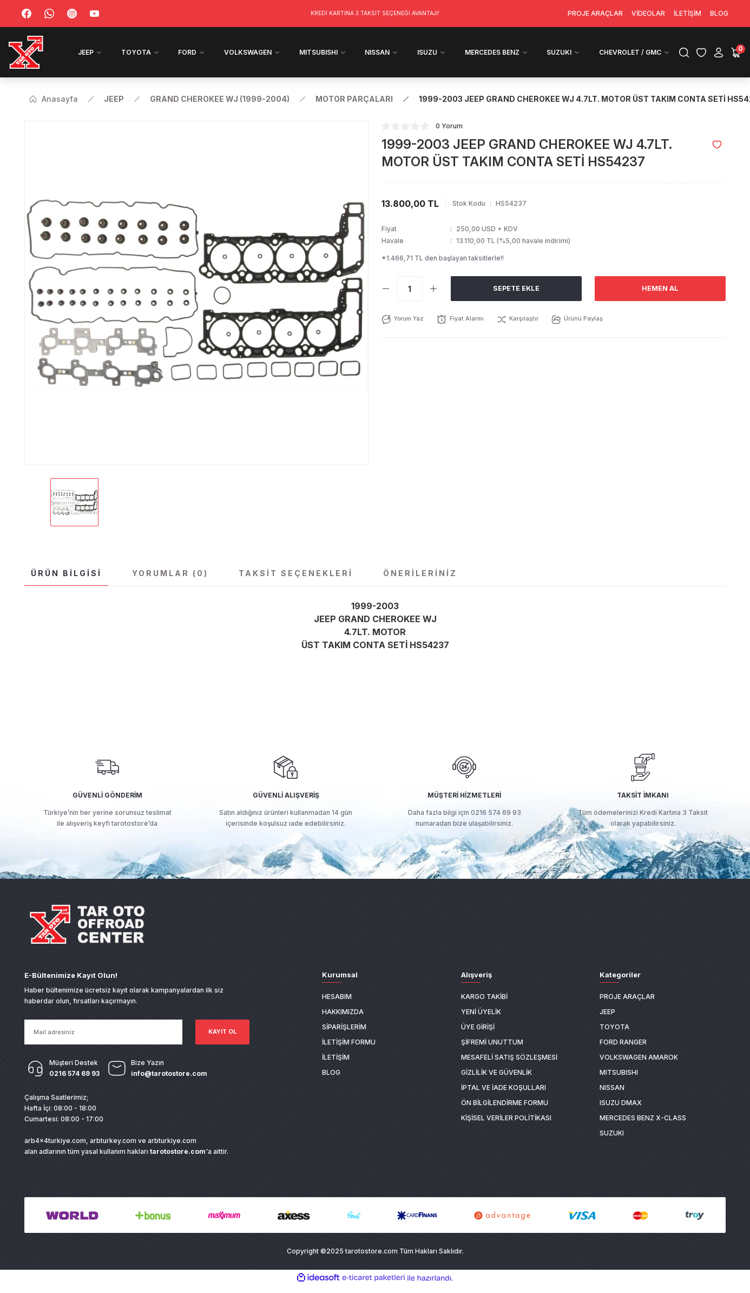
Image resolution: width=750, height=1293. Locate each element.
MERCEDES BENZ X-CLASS (643, 1129)
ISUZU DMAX (621, 1113)
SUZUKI (612, 1144)
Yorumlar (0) (170, 584)
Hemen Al (660, 299)
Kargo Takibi (484, 1007)
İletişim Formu (349, 1053)
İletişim (336, 1068)
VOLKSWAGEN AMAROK (639, 1068)
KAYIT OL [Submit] (223, 1043)
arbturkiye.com (172, 1152)
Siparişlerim (344, 1038)
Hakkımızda (343, 1022)
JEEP (607, 1022)
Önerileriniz (420, 584)
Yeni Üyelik (481, 1022)
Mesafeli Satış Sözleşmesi (509, 1068)
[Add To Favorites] (717, 156)
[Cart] (723, 58)
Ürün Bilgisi (66, 584)
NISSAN (612, 1098)
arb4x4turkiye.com (55, 1152)
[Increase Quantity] (433, 300)
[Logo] (45, 58)
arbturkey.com (113, 1152)
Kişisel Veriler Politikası (506, 1129)
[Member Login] (705, 58)
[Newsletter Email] (103, 1043)
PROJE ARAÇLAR (627, 1007)
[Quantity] (410, 300)
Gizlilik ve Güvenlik (496, 1083)
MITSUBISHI (619, 1083)
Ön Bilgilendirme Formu (504, 1113)
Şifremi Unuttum (492, 1053)
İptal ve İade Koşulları (503, 1098)
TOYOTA (614, 1038)
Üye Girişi (478, 1038)
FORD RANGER (623, 1053)
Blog (331, 1083)
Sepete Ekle (516, 299)
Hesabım (337, 1007)
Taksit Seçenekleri (296, 584)
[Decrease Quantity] (385, 300)
